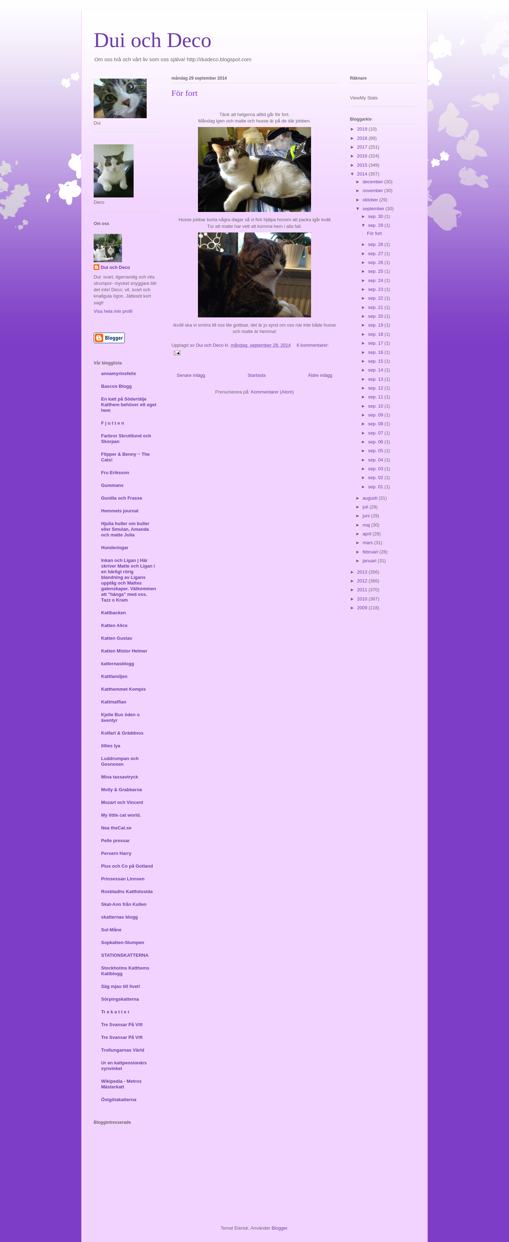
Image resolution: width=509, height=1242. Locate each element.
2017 (363, 147)
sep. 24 (376, 280)
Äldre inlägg (320, 375)
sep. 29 (376, 225)
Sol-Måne (111, 929)
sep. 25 (376, 271)
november (373, 190)
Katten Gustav (116, 638)
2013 (363, 572)
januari (370, 560)
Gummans (112, 485)
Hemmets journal (119, 510)
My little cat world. (121, 815)
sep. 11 (376, 396)
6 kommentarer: (313, 345)
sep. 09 (376, 415)
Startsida (256, 375)
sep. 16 (376, 352)
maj (367, 525)
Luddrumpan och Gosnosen (120, 761)
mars (368, 542)
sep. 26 (376, 262)
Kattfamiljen (114, 676)
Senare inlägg (191, 375)
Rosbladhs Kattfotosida (127, 891)
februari (371, 551)
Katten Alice (114, 625)
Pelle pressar (115, 840)
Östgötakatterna (118, 1099)
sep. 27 (376, 253)
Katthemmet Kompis (123, 689)
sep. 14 (376, 370)
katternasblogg (117, 663)
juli (366, 507)
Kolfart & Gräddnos (122, 733)
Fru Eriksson (115, 472)
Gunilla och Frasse (121, 498)
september (374, 208)
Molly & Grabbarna (121, 789)
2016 (363, 156)
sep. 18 (376, 334)
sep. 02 (376, 477)
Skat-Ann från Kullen (124, 904)
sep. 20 (376, 316)
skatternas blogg (119, 917)
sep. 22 (376, 298)
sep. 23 (376, 289)
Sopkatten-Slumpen (122, 942)
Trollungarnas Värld (122, 1050)
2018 (363, 138)
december (373, 181)
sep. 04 (376, 459)
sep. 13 (376, 379)
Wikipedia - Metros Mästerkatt (121, 1084)
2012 (363, 580)
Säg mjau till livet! (120, 986)
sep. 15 (376, 361)
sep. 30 (376, 216)
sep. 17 (376, 343)
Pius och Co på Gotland (127, 866)
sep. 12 (376, 388)
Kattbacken (113, 612)
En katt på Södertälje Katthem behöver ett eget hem (128, 404)
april (368, 533)
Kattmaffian (114, 702)
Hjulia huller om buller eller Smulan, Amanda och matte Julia (125, 529)
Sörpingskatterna (120, 999)
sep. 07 (376, 433)
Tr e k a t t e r (115, 1011)
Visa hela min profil (113, 311)
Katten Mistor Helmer (124, 651)
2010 (363, 599)
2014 (363, 174)
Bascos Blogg (116, 386)
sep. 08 (376, 423)
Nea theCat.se (116, 827)
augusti (371, 498)
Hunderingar (114, 547)
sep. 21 (376, 307)
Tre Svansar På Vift (122, 1024)
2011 (363, 589)
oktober (371, 199)
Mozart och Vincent (122, 802)
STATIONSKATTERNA (124, 955)
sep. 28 (376, 244)
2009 (363, 607)
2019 (363, 129)
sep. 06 (376, 441)
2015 (363, 165)
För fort (184, 93)
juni (367, 515)
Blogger (279, 1228)
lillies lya (110, 745)
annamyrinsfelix (118, 373)
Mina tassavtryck (119, 777)
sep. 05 (376, 450)
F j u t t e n (112, 423)
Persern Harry (116, 853)
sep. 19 (376, 325)
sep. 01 (376, 486)
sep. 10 (376, 406)
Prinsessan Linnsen (123, 878)
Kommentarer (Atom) (272, 392)
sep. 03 (376, 468)
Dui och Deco (152, 40)
